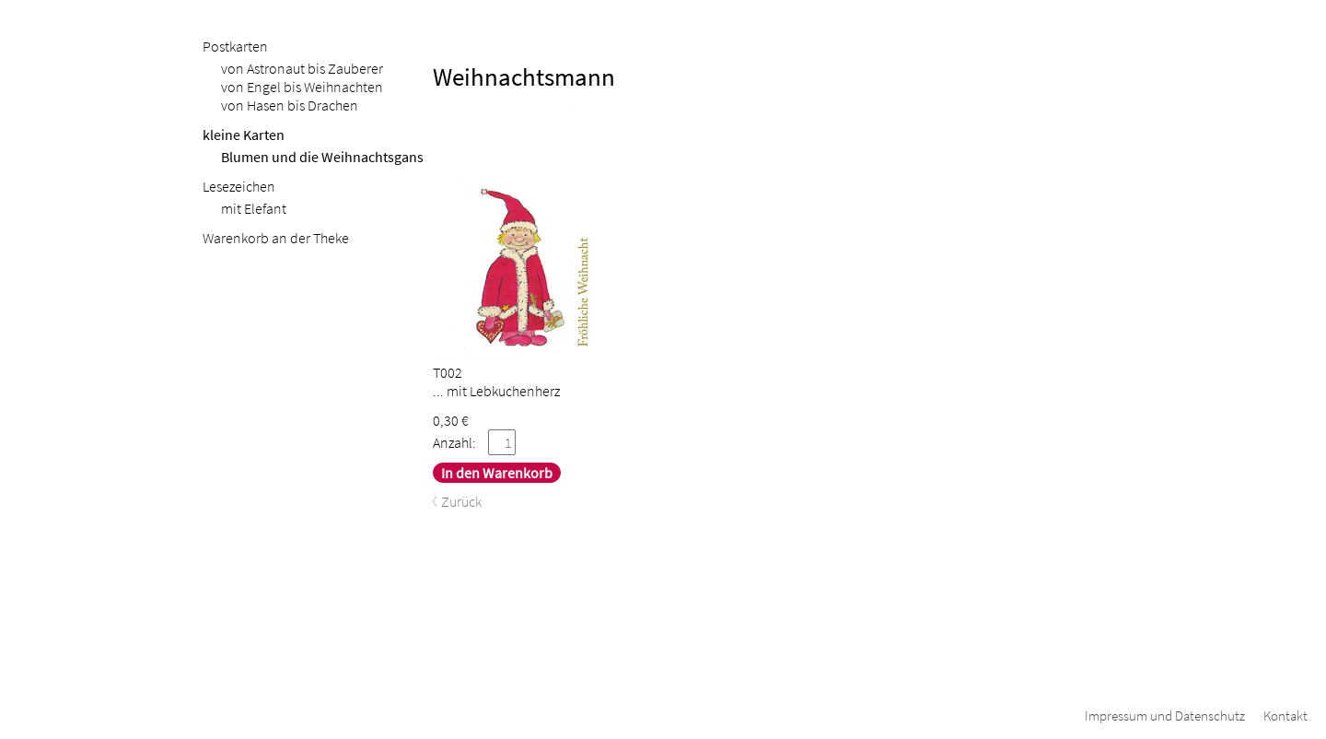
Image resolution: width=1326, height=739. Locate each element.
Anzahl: (454, 442)
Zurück (461, 501)
